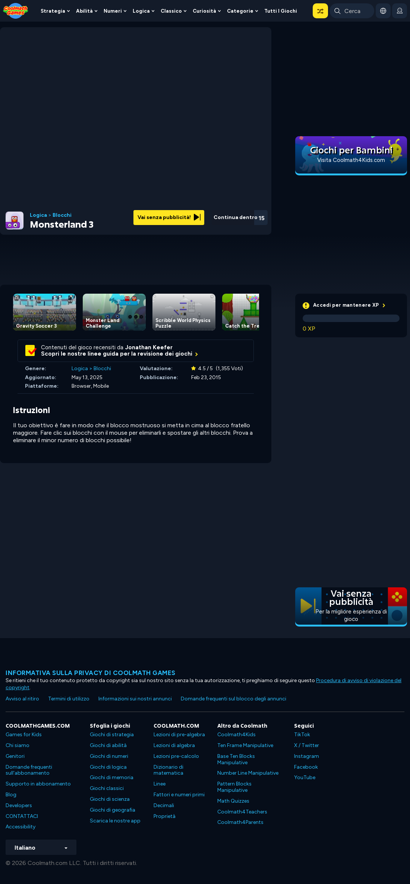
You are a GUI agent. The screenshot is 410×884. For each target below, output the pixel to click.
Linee (159, 784)
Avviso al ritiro (22, 699)
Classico (171, 11)
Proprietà (165, 816)
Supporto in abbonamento (38, 784)
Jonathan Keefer (149, 347)
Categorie (240, 11)
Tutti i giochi (280, 11)
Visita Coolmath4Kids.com (351, 160)
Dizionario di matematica (168, 770)
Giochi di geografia (112, 810)
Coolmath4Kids (236, 734)
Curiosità (204, 11)
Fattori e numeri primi (179, 794)
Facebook (306, 767)
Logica (141, 11)
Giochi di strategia (112, 734)
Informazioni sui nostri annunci (135, 699)
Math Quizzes (233, 801)
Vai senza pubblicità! (169, 217)
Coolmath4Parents (240, 822)
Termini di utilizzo (68, 699)
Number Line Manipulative (247, 773)
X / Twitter (306, 745)
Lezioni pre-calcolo (176, 756)
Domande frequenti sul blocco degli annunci (233, 699)
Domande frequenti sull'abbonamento (29, 770)
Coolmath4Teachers (242, 812)
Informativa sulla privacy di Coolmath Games (91, 673)
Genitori (15, 756)
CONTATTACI (22, 816)
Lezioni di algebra (174, 745)
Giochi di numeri (109, 756)
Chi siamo (17, 745)
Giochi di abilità (108, 745)
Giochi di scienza (110, 799)
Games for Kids (24, 734)
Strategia (53, 11)
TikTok (302, 734)
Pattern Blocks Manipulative (234, 787)
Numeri (113, 11)
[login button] (399, 10)
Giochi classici (107, 788)
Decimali (164, 805)
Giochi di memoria (111, 777)
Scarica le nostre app (115, 821)
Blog (11, 794)
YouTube (304, 777)
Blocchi (62, 215)
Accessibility (20, 827)
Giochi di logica (108, 767)
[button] (320, 10)
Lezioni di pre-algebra (179, 734)
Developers (19, 805)
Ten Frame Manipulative (245, 745)
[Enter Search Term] (351, 10)
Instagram (306, 756)
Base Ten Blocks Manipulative (236, 759)
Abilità (84, 11)
